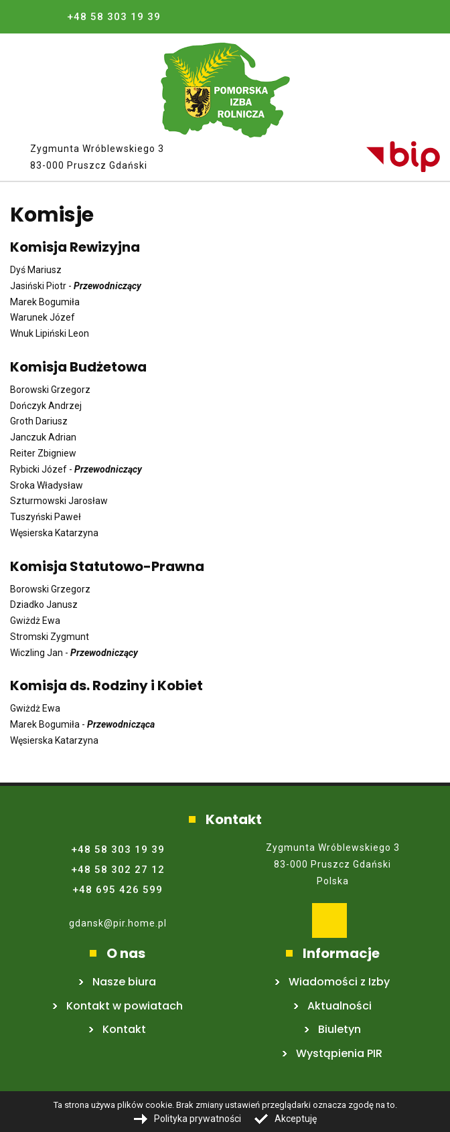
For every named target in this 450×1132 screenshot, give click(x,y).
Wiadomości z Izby (339, 981)
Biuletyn (339, 1029)
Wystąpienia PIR (339, 1053)
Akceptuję (296, 1118)
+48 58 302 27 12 (118, 870)
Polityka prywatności (197, 1118)
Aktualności (339, 1006)
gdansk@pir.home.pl (118, 923)
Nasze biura (124, 981)
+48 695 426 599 (117, 890)
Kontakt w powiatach (124, 1006)
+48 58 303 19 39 (114, 17)
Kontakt (124, 1029)
